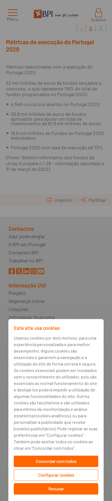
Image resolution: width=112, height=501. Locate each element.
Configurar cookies (56, 475)
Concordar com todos (56, 461)
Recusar (56, 488)
